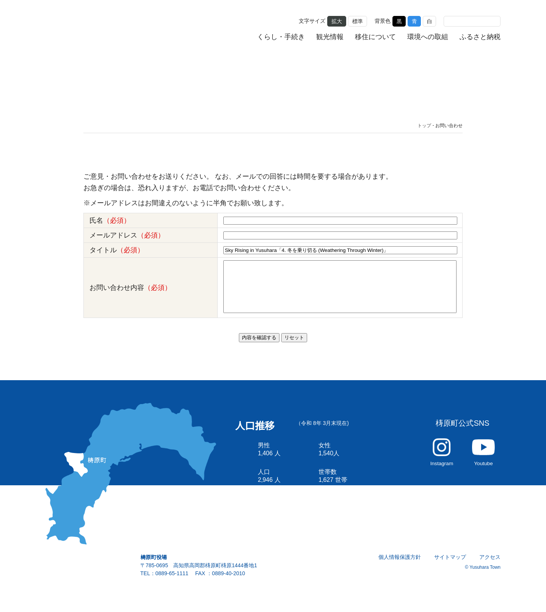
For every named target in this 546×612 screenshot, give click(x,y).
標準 (357, 21)
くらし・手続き (281, 37)
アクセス (490, 566)
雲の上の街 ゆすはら (97, 27)
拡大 (336, 21)
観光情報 (330, 37)
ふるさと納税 (480, 37)
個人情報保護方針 (400, 566)
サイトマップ (450, 566)
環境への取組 (427, 37)
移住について (375, 37)
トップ (424, 126)
